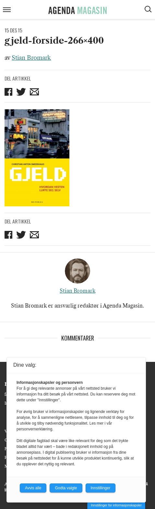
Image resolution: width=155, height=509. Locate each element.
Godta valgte (66, 488)
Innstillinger (101, 488)
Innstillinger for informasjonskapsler (116, 505)
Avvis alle (33, 488)
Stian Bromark (31, 57)
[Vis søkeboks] (149, 10)
